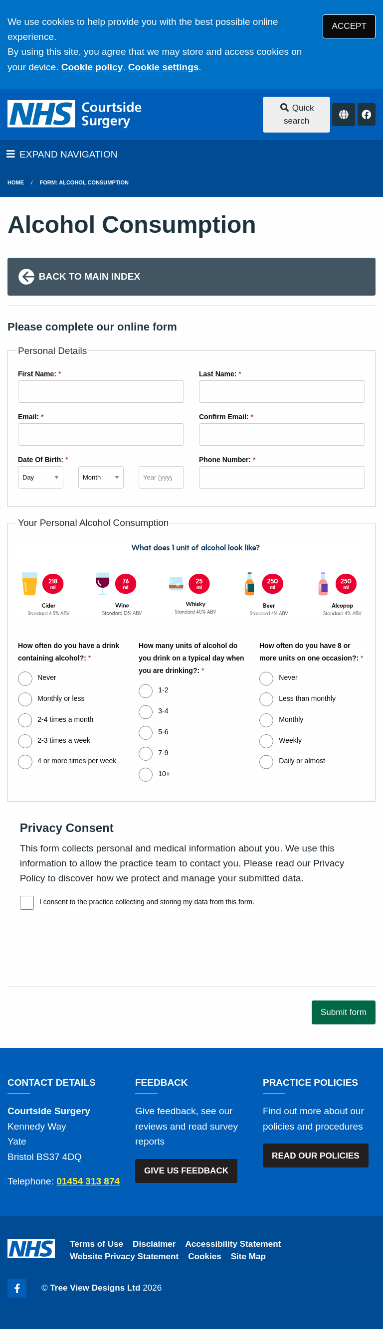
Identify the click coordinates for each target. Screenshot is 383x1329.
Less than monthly (307, 698)
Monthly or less (60, 698)
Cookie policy (92, 67)
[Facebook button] (367, 114)
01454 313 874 (88, 1181)
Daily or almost (302, 761)
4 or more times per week (76, 761)
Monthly (291, 719)
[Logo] (75, 114)
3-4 (163, 711)
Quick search (296, 114)
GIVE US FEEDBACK (186, 1170)
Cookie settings (163, 67)
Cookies (204, 1256)
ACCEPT (349, 26)
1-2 (163, 690)
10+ (164, 774)
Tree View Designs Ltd (95, 1288)
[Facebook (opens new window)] (16, 1288)
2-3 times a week (63, 740)
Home (15, 182)
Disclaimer (154, 1244)
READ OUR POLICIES (316, 1156)
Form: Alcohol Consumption (84, 182)
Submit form (344, 1012)
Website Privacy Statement (124, 1256)
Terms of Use (96, 1244)
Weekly (290, 740)
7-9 (163, 753)
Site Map (248, 1256)
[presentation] (83, 957)
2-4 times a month (65, 719)
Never (46, 677)
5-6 (163, 732)
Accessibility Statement (233, 1244)
